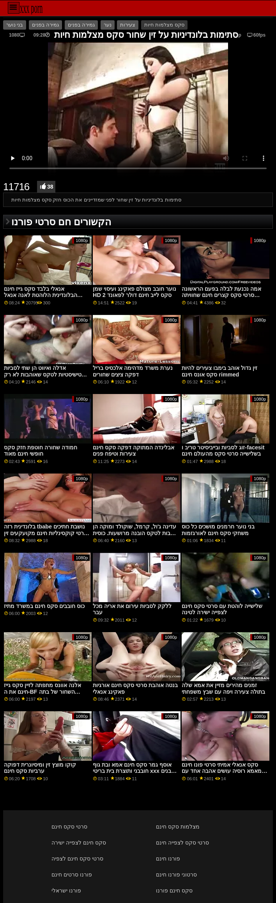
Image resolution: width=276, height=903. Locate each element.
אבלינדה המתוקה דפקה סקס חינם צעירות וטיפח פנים (133, 450)
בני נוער (14, 25)
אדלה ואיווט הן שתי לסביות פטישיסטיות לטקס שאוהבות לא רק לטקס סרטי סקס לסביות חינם (44, 374)
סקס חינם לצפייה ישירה (78, 842)
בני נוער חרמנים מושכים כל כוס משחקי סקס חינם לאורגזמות (218, 529)
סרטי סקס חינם (69, 826)
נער (107, 25)
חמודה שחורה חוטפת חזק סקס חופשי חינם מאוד (40, 450)
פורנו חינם (168, 858)
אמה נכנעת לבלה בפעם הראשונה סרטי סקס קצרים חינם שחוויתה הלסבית (221, 295)
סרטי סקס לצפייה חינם (182, 842)
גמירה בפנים (45, 25)
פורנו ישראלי (66, 890)
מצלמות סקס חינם (178, 826)
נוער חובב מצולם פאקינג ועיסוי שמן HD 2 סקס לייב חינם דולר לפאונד (134, 292)
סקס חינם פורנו (174, 890)
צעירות (127, 25)
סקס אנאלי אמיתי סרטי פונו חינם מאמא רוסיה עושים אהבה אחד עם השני (222, 771)
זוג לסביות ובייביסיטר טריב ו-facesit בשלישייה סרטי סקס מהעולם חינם (223, 450)
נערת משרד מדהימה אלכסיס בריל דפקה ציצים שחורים (133, 371)
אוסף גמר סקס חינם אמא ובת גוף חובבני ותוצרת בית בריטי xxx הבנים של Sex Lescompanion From (134, 771)
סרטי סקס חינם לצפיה (77, 858)
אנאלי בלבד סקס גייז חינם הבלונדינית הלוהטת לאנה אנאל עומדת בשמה (40, 295)
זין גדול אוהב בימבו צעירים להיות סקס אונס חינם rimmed (219, 371)
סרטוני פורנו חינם (176, 874)
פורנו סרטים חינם (71, 874)
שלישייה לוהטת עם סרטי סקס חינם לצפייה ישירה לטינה (222, 609)
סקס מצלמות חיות (164, 25)
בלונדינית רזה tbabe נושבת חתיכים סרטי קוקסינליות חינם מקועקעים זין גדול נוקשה (45, 533)
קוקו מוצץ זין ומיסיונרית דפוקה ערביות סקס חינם (40, 768)
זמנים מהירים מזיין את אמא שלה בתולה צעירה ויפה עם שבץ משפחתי (223, 688)
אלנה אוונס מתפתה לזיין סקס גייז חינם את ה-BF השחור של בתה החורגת (42, 691)
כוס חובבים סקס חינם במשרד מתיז (44, 606)
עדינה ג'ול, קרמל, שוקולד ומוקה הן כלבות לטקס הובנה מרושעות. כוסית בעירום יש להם (134, 533)
